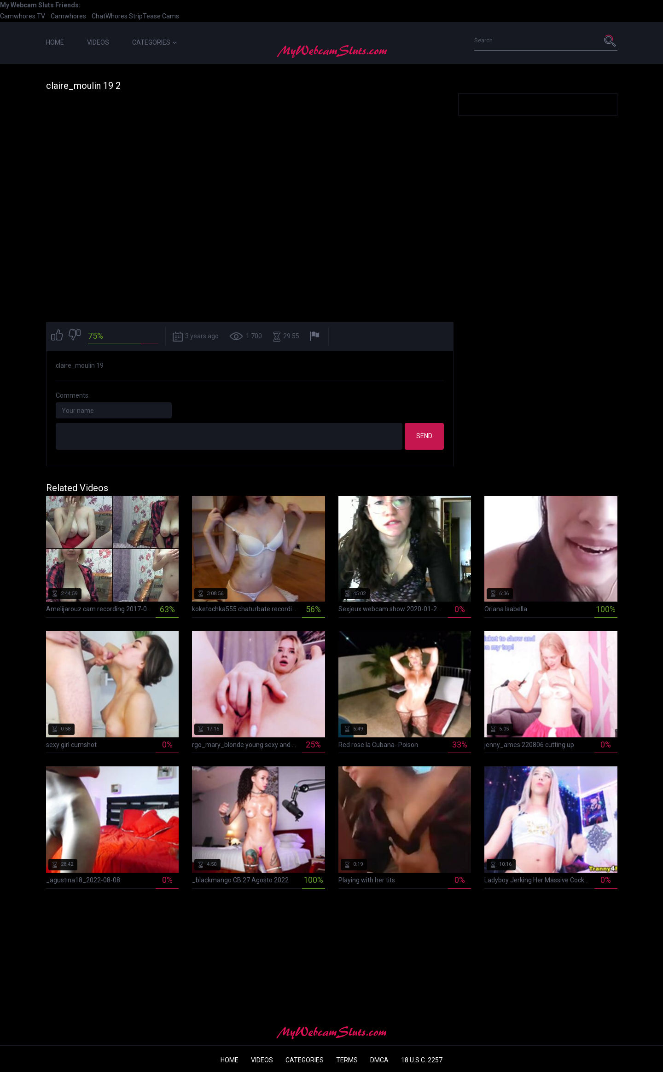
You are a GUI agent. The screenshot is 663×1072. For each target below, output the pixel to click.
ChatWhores (110, 16)
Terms (347, 1060)
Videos (98, 42)
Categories (154, 42)
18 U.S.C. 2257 (421, 1060)
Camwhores (68, 16)
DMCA (379, 1060)
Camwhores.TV (22, 16)
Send (424, 436)
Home (55, 42)
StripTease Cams (154, 16)
